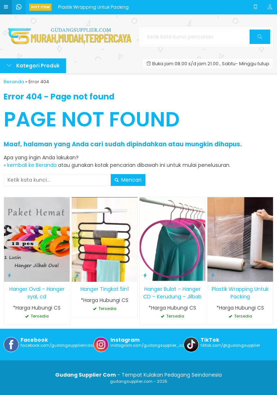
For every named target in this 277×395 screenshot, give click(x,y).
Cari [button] (260, 39)
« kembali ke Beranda (30, 165)
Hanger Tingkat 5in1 (104, 289)
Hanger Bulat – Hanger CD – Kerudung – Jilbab (172, 292)
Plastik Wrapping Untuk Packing (93, 7)
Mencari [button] (128, 179)
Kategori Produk (33, 65)
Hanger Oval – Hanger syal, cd (37, 292)
